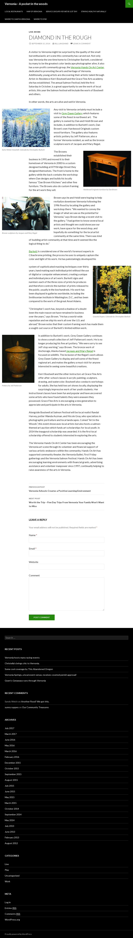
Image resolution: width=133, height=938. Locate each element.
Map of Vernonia (34, 11)
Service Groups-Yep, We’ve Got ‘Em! (61, 11)
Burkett (33, 251)
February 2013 (12, 837)
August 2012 (11, 843)
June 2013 (10, 831)
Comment (34, 575)
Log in (8, 902)
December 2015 (13, 762)
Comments (12, 913)
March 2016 (11, 751)
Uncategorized (12, 875)
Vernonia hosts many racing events (22, 657)
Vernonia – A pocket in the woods (26, 4)
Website (33, 561)
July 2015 (9, 785)
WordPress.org (12, 919)
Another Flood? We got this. (35, 701)
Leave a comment (82, 43)
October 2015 (12, 768)
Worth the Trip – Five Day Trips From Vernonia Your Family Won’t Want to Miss (66, 502)
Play (7, 870)
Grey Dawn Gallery (72, 113)
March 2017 (11, 734)
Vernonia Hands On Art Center (87, 67)
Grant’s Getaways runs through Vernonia (25, 680)
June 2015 (10, 791)
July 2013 (9, 826)
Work (37, 32)
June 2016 (10, 739)
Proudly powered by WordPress (18, 934)
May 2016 (9, 745)
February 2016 (12, 757)
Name (33, 535)
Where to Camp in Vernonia (17, 19)
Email (32, 548)
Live (31, 32)
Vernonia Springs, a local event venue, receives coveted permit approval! (41, 674)
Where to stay (40, 19)
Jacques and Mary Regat (79, 350)
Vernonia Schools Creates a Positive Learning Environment (66, 488)
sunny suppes (12, 707)
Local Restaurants (14, 11)
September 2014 (13, 814)
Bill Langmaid (61, 43)
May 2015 (9, 797)
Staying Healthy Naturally (93, 11)
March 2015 (11, 803)
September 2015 (13, 774)
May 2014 (9, 820)
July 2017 (9, 728)
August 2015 (11, 780)
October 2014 (12, 808)
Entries (10, 908)
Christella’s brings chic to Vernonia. (22, 663)
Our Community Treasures (35, 707)
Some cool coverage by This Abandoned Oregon (29, 669)
